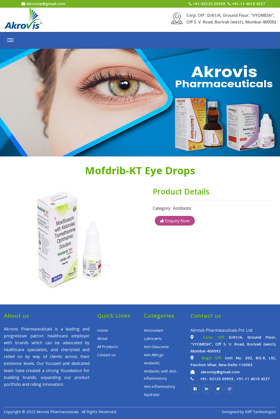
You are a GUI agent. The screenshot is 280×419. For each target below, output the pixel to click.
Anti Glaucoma (156, 346)
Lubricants (153, 338)
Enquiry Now (174, 221)
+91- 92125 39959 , (217, 378)
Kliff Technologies (260, 411)
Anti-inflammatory (159, 386)
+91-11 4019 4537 (248, 3)
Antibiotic (152, 362)
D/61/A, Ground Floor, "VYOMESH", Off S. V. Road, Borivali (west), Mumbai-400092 (233, 344)
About (102, 338)
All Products (107, 346)
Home (102, 330)
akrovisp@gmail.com (45, 3)
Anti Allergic (154, 354)
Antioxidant (153, 330)
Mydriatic (152, 394)
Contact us (106, 354)
